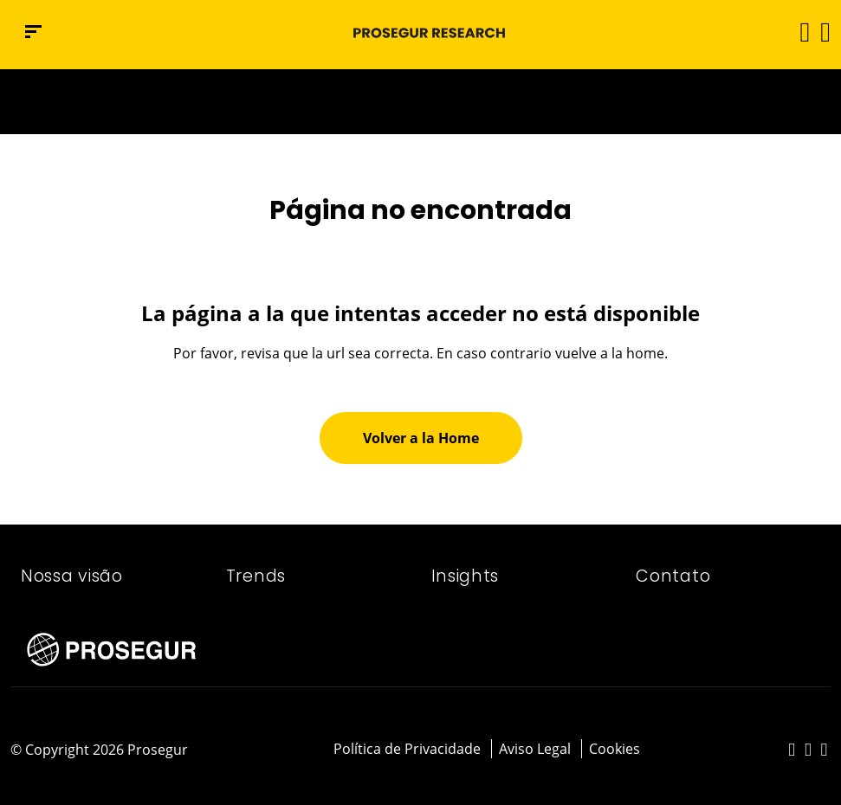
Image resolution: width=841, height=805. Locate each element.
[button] (824, 31)
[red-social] (792, 750)
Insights (465, 576)
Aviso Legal (535, 748)
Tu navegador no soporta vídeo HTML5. (420, 101)
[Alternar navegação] (799, 32)
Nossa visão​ (72, 576)
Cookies (614, 748)
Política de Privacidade (407, 748)
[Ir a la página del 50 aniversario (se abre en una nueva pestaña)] (420, 101)
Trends (256, 576)
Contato (673, 576)
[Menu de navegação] (33, 31)
